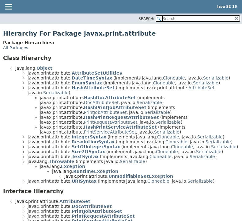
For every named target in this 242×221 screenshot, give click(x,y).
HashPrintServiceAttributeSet (120, 127)
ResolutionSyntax (93, 141)
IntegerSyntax (89, 136)
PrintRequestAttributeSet (110, 122)
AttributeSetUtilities (97, 73)
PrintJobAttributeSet (105, 112)
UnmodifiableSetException (140, 176)
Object (44, 68)
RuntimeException (95, 171)
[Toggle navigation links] (8, 7)
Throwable (61, 161)
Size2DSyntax (88, 151)
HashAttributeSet (93, 87)
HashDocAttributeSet (110, 97)
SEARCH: (146, 19)
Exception (73, 166)
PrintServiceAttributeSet (110, 132)
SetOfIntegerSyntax (96, 146)
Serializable (216, 78)
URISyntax (84, 181)
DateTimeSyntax (92, 78)
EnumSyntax (87, 82)
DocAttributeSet (101, 102)
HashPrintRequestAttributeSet (121, 117)
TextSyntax (85, 156)
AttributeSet (201, 87)
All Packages (15, 47)
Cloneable (174, 78)
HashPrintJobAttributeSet (115, 107)
